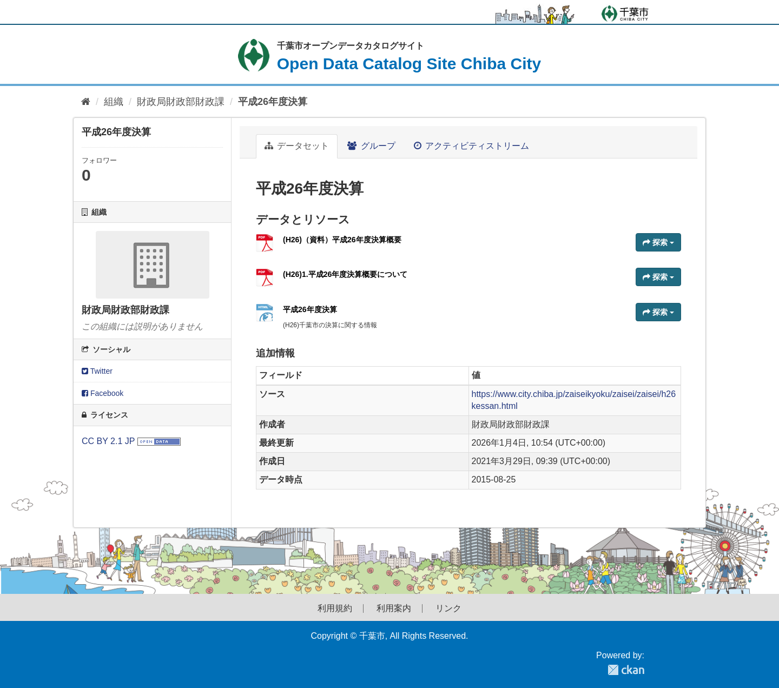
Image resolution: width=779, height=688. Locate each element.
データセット (297, 145)
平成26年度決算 (272, 101)
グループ (371, 145)
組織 (113, 101)
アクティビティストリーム (471, 145)
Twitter (97, 371)
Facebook (102, 393)
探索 (658, 242)
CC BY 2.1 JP (108, 441)
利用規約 (335, 608)
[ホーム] (85, 102)
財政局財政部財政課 (181, 101)
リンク (448, 608)
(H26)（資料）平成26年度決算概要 (342, 239)
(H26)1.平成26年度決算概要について (345, 274)
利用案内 (394, 608)
